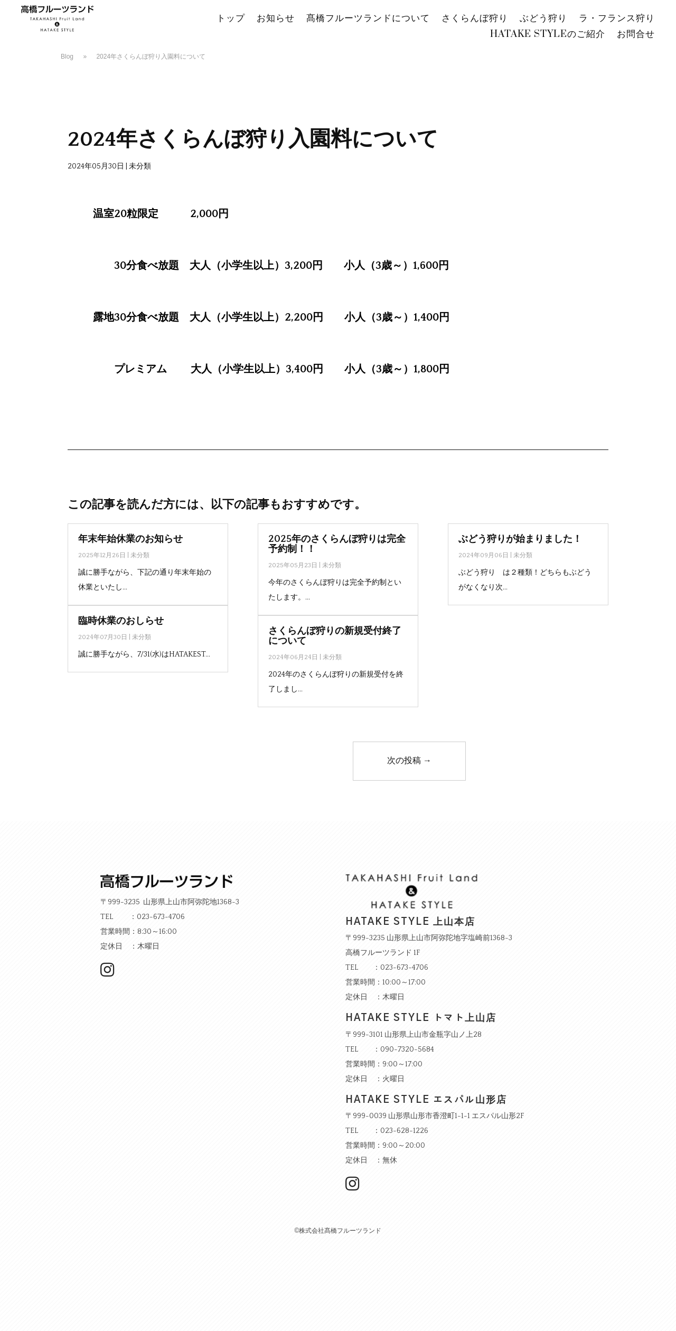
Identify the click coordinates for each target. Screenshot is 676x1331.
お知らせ (276, 19)
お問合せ (636, 35)
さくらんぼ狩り (475, 19)
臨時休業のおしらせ (121, 621)
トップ (231, 19)
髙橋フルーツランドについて (368, 19)
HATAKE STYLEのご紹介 (547, 35)
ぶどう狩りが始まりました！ (520, 539)
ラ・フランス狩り (617, 19)
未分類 (140, 166)
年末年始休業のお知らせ (130, 539)
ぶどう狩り (543, 19)
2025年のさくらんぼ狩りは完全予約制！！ (337, 544)
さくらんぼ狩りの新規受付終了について (334, 636)
